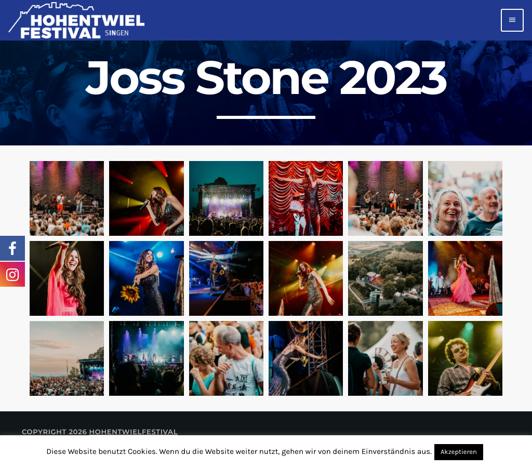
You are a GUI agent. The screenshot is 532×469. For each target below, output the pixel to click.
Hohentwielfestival (133, 432)
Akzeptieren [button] (459, 452)
